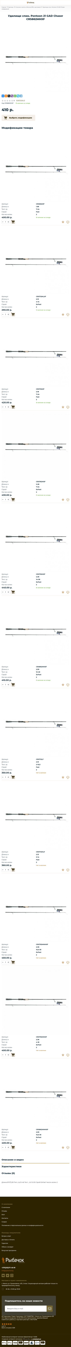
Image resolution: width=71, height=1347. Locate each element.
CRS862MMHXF (42, 1129)
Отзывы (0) (8, 1173)
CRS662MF (40, 204)
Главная (4, 7)
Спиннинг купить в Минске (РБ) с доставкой (28, 7)
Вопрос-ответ (6, 1236)
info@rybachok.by (8, 1270)
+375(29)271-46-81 (8, 1268)
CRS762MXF (40, 482)
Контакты (5, 1218)
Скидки (4, 1222)
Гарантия (5, 1243)
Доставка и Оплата (8, 1239)
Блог (3, 1214)
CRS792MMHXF (42, 944)
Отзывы (4, 1211)
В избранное (64, 222)
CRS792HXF (40, 574)
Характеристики (12, 1166)
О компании (6, 1207)
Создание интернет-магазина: (21, 1339)
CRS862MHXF (41, 667)
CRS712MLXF (41, 297)
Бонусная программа (9, 1250)
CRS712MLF (40, 852)
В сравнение (68, 222)
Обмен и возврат (7, 1247)
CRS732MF (40, 389)
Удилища (10, 7)
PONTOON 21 (20, 100)
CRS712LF (40, 759)
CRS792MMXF (41, 1037)
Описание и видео (13, 1159)
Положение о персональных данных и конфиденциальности (22, 1225)
